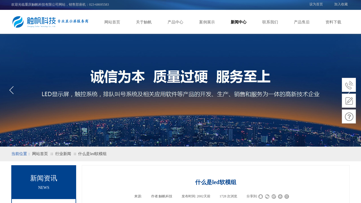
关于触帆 (144, 22)
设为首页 (316, 4)
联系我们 (270, 22)
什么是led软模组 (92, 154)
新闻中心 (238, 22)
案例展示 (207, 22)
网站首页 (112, 22)
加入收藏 (341, 4)
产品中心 (175, 22)
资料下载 (333, 22)
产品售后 (302, 22)
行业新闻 (63, 154)
